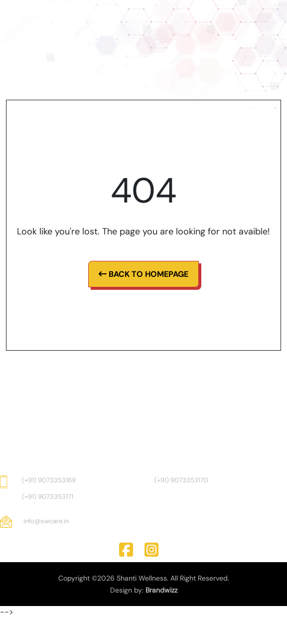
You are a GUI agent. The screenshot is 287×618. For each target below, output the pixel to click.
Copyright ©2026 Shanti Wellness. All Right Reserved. (143, 578)
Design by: (143, 590)
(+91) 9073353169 (49, 480)
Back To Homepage (143, 274)
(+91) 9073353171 (47, 496)
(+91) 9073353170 (181, 480)
